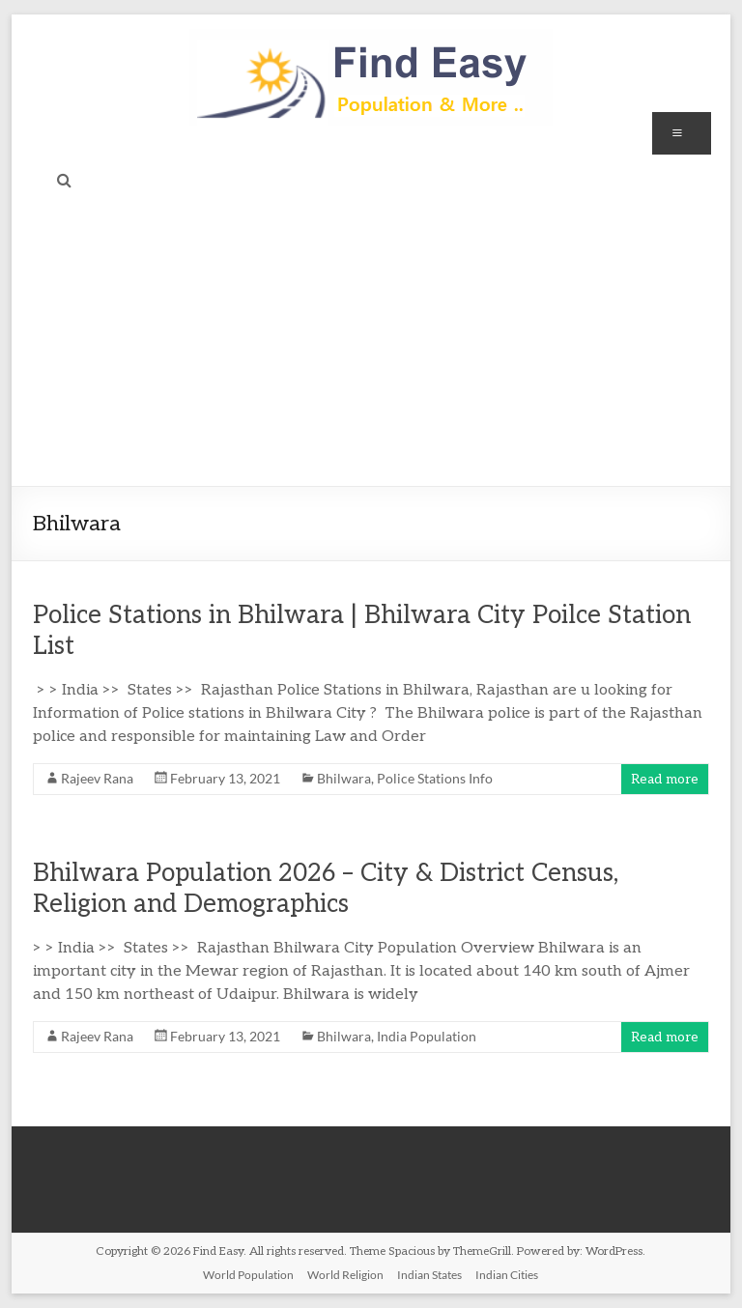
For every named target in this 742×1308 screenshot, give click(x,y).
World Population (248, 1274)
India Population (426, 1036)
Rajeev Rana (97, 778)
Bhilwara (344, 778)
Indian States (429, 1274)
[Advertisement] (371, 341)
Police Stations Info (435, 778)
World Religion (345, 1274)
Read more (665, 779)
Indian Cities (506, 1274)
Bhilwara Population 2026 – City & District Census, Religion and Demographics (325, 889)
